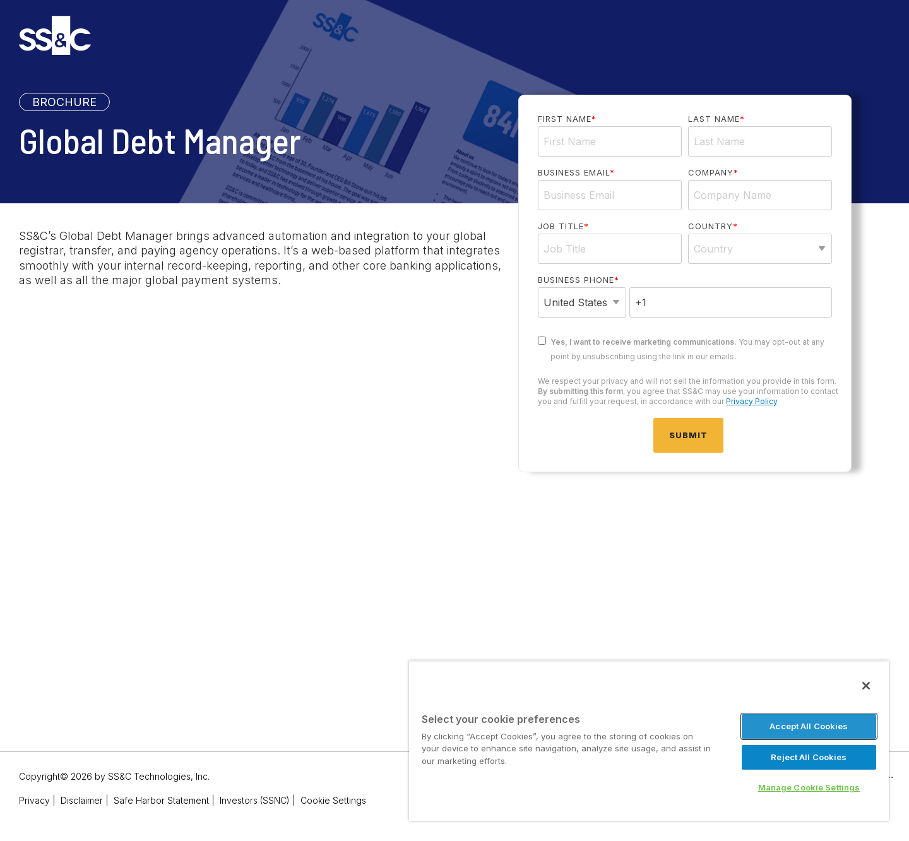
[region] (649, 740)
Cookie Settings (333, 800)
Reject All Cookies (809, 757)
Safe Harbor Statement (161, 800)
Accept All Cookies (808, 726)
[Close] (866, 686)
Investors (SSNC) (255, 800)
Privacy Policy (751, 401)
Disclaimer (82, 800)
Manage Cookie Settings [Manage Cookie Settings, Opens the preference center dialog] (809, 787)
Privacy (34, 800)
